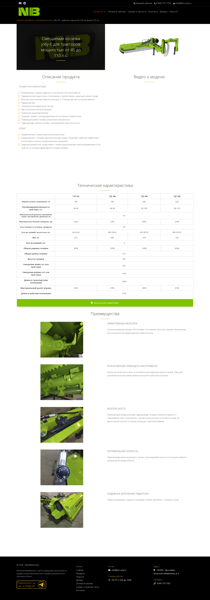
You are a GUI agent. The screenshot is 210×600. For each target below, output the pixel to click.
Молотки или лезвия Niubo (105, 303)
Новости (80, 577)
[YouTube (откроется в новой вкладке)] (20, 3)
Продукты (80, 573)
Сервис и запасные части (87, 587)
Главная (79, 570)
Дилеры (79, 580)
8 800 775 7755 (162, 3)
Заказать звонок (143, 3)
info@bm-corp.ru (182, 3)
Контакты (80, 590)
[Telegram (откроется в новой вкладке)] (24, 3)
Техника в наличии (84, 583)
